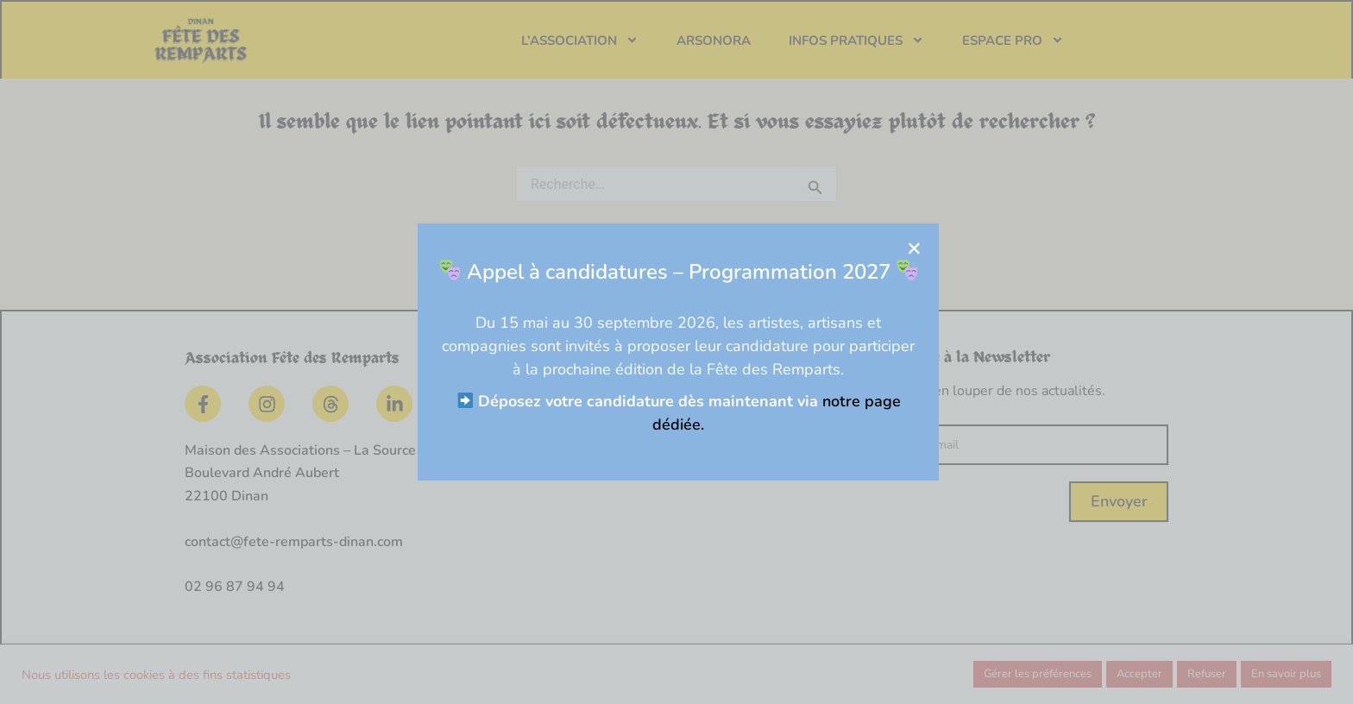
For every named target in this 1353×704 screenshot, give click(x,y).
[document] (676, 352)
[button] (964, 248)
